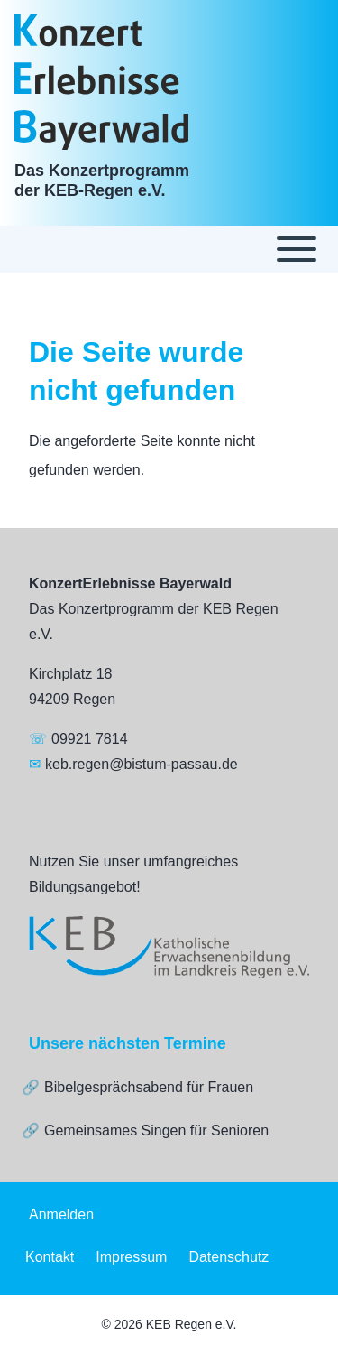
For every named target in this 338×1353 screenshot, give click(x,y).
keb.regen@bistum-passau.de (141, 764)
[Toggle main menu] (169, 249)
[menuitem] (61, 1215)
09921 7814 (89, 738)
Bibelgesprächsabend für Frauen (148, 1087)
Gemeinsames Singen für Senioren (156, 1130)
